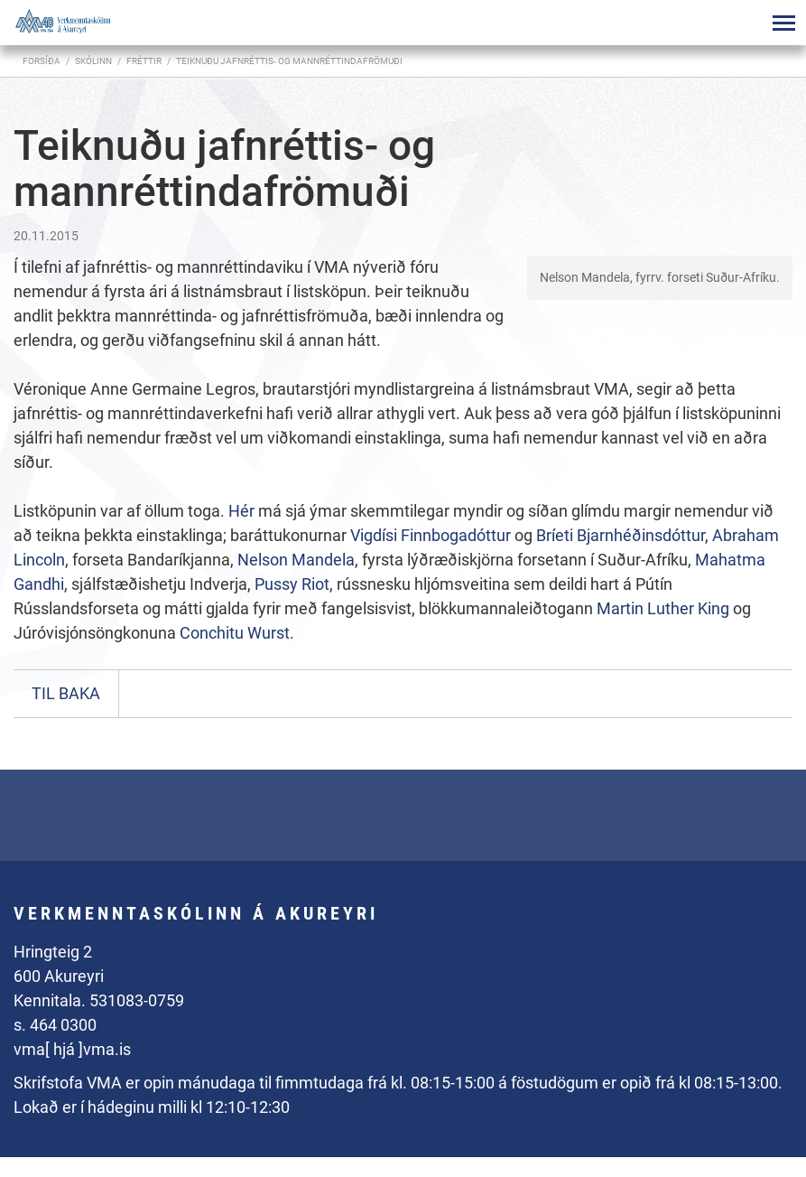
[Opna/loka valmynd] (783, 22)
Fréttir (144, 61)
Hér (241, 510)
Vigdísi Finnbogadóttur (430, 535)
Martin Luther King (663, 608)
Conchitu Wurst (235, 632)
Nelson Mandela (296, 559)
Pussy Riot (292, 583)
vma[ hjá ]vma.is (72, 1049)
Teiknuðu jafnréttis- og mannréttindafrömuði (289, 61)
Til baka (66, 693)
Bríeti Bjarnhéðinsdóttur (620, 535)
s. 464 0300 (55, 1024)
